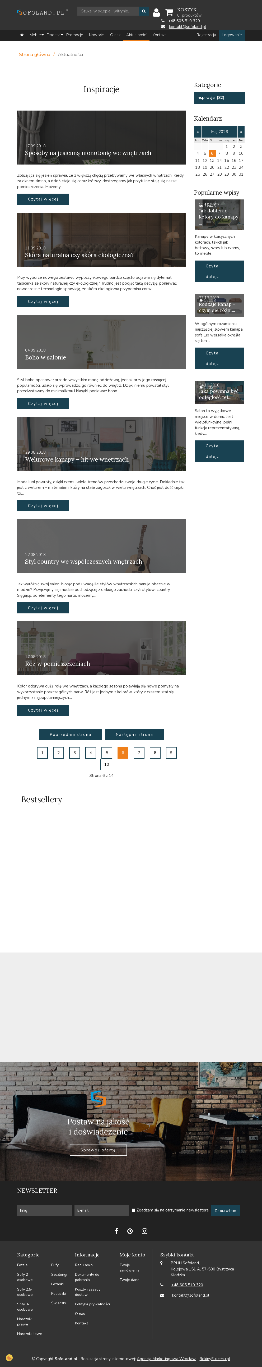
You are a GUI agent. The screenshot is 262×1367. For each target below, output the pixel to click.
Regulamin (84, 1265)
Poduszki (58, 1293)
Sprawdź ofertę (98, 1150)
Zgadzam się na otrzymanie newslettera (173, 1210)
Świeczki (58, 1303)
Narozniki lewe (29, 1333)
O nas (80, 1313)
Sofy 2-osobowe (25, 1277)
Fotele (22, 1265)
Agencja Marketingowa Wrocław (166, 1358)
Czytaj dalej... (213, 271)
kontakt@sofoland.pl (187, 26)
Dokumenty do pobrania (87, 1277)
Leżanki (57, 1284)
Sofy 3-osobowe (25, 1307)
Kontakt (81, 1323)
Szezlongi (59, 1274)
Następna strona (134, 734)
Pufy (55, 1265)
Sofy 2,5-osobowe (25, 1292)
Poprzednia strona (70, 734)
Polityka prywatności (92, 1304)
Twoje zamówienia (129, 1268)
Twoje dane (129, 1279)
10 (106, 764)
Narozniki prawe (24, 1321)
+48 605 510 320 (187, 1285)
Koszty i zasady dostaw (87, 1292)
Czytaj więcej (43, 199)
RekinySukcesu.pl (214, 1358)
